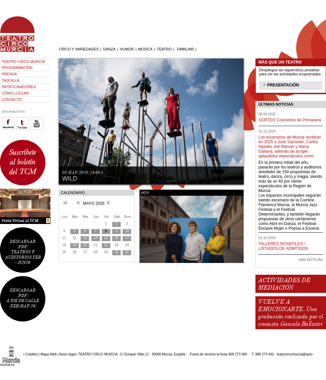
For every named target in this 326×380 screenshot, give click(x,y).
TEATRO (164, 49)
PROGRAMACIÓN (17, 68)
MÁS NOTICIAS (311, 260)
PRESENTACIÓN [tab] (280, 84)
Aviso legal (67, 354)
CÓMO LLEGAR (15, 93)
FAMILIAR (185, 49)
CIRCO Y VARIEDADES (79, 49)
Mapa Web (49, 354)
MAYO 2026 (94, 203)
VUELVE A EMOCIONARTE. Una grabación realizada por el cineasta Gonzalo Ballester (290, 313)
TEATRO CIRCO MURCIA (23, 62)
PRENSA (9, 74)
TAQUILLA (10, 80)
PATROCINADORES (19, 87)
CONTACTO (12, 100)
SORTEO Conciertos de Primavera (289, 120)
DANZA (109, 49)
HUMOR (127, 49)
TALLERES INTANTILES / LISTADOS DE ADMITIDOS (283, 246)
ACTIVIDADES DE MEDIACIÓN (284, 283)
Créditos (31, 354)
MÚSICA (145, 49)
